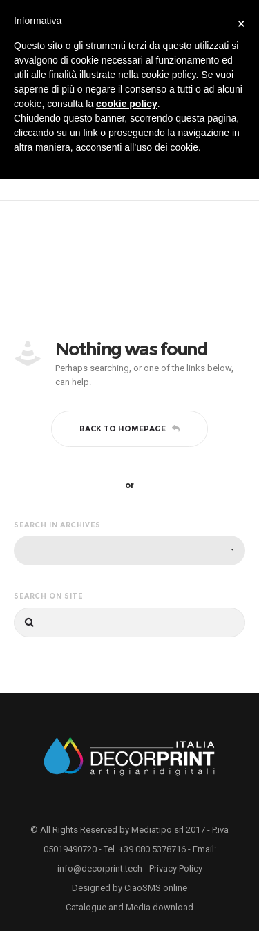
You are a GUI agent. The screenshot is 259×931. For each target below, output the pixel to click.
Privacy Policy (175, 868)
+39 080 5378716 (152, 849)
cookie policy (126, 103)
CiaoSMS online (155, 888)
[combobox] (129, 550)
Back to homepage (129, 428)
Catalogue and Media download (129, 907)
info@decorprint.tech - (103, 868)
